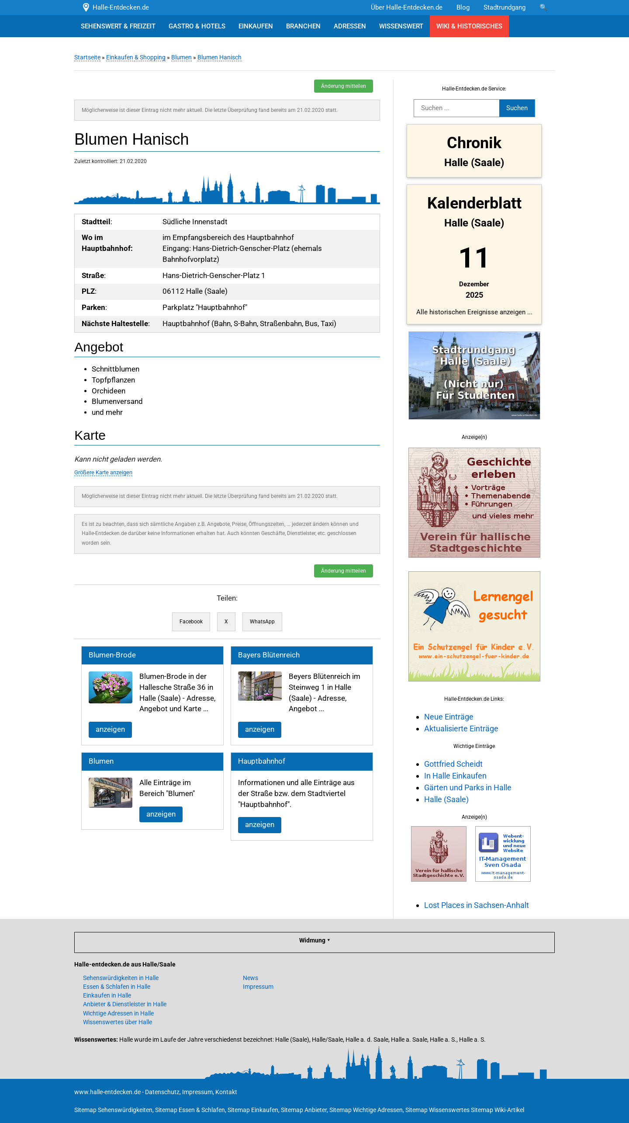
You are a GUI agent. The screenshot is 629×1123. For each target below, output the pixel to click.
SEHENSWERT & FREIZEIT (118, 26)
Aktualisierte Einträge (461, 728)
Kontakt (226, 1091)
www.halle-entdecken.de (107, 1091)
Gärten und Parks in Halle (467, 787)
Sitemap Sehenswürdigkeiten (113, 1109)
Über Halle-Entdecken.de (406, 7)
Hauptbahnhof (261, 761)
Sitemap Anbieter (304, 1109)
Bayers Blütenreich (269, 655)
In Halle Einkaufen (455, 775)
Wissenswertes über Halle (117, 1022)
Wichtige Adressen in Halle (118, 1013)
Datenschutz (162, 1091)
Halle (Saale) (446, 799)
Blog (463, 7)
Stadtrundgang (504, 7)
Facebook (191, 622)
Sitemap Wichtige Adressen (366, 1109)
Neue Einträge (448, 716)
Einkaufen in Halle (107, 995)
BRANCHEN (303, 26)
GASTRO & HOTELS (197, 26)
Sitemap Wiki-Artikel (497, 1109)
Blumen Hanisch (219, 57)
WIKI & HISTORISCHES (469, 26)
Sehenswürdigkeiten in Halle (121, 977)
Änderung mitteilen (343, 86)
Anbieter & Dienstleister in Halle (124, 1004)
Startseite (87, 57)
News (250, 977)
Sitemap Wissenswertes (437, 1109)
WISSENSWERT (401, 26)
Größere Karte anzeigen (103, 472)
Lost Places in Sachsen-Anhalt (476, 905)
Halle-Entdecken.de (115, 7)
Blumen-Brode (112, 655)
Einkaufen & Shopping (136, 57)
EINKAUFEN (255, 26)
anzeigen (110, 729)
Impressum (258, 986)
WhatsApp (262, 622)
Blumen (181, 57)
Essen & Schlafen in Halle (116, 986)
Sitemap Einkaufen (253, 1109)
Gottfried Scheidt (453, 763)
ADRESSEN (350, 26)
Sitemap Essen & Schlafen (190, 1109)
